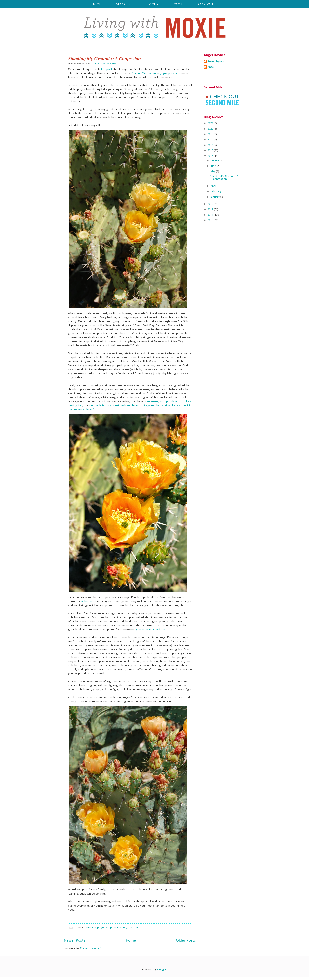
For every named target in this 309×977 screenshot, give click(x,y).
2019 (211, 134)
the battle (133, 927)
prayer (101, 927)
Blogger (161, 969)
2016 (211, 145)
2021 (211, 123)
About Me (124, 4)
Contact (206, 4)
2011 (211, 214)
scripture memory (116, 927)
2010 (211, 220)
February (216, 191)
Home (96, 4)
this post (106, 69)
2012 (211, 209)
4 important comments (105, 63)
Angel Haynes (216, 61)
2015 (211, 150)
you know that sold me (150, 629)
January (215, 197)
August (215, 160)
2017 (211, 139)
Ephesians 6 (88, 601)
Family (153, 4)
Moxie (178, 4)
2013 (211, 203)
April (214, 186)
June (214, 166)
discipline (90, 927)
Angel (211, 67)
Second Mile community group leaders (156, 73)
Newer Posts (74, 940)
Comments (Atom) (90, 948)
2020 (211, 128)
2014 (211, 156)
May (213, 171)
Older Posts (186, 940)
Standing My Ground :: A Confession (104, 58)
